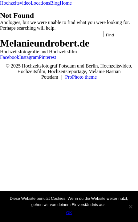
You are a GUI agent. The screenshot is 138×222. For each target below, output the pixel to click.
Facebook (9, 57)
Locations (40, 3)
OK (69, 212)
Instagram (29, 57)
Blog (55, 3)
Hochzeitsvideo (15, 3)
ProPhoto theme (81, 77)
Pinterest (47, 57)
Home (66, 3)
